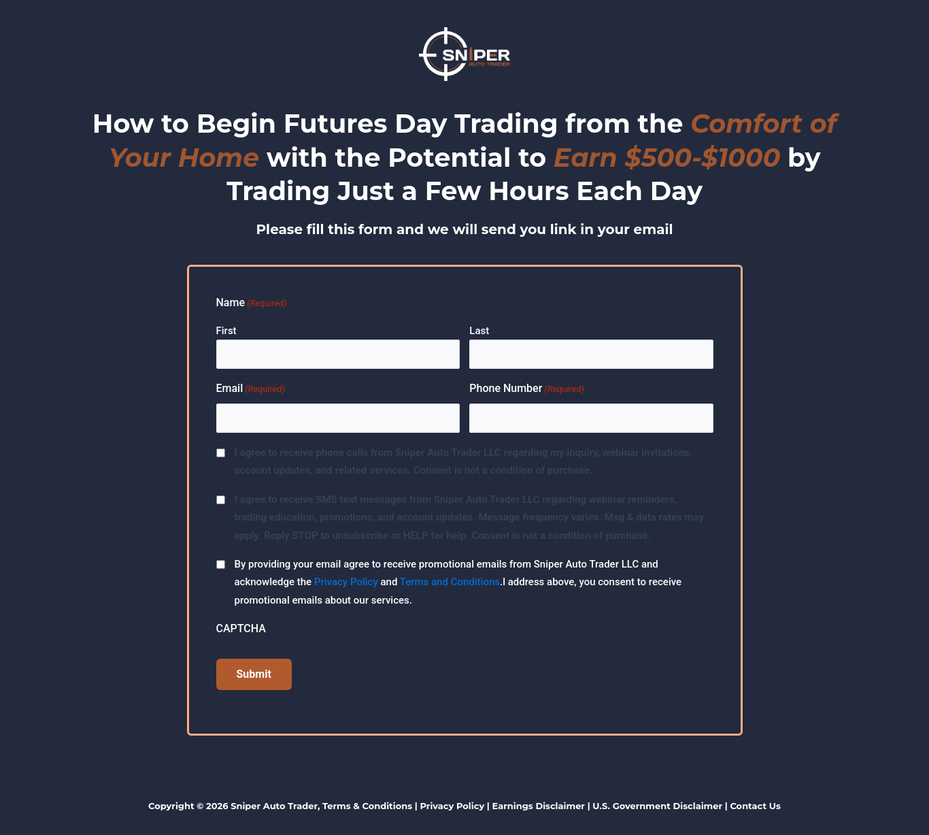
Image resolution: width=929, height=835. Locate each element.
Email (250, 389)
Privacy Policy (346, 582)
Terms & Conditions (367, 805)
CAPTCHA (241, 628)
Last (479, 331)
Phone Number (526, 389)
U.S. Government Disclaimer (657, 805)
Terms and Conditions (450, 582)
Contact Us (755, 805)
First (226, 331)
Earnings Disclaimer (538, 805)
